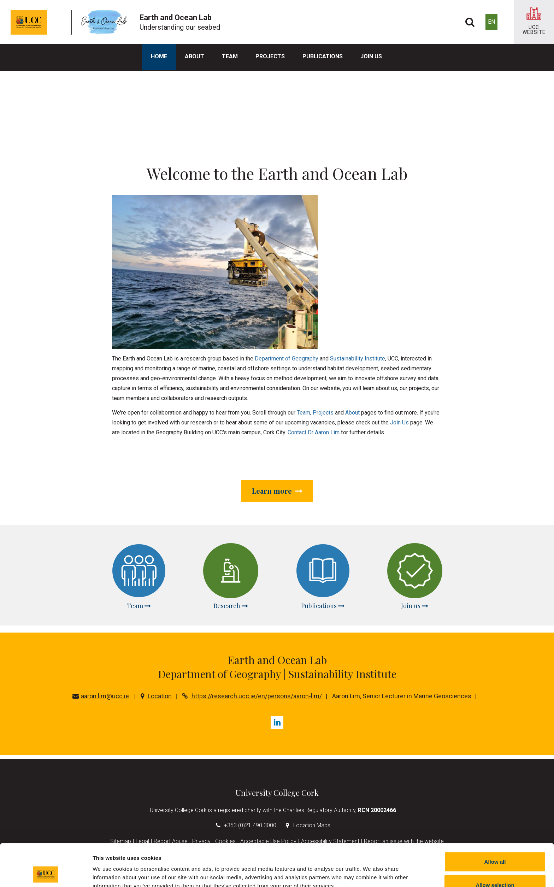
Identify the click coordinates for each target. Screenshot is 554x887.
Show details (370, 869)
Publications (322, 56)
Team (230, 56)
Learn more (277, 490)
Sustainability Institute (357, 358)
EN (491, 21)
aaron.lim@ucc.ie (101, 696)
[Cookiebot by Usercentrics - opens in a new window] (46, 873)
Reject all (495, 868)
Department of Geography (286, 358)
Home (159, 56)
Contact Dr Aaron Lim (314, 432)
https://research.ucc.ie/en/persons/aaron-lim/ (252, 696)
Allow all (495, 822)
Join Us (399, 422)
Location (156, 696)
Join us (371, 56)
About (194, 56)
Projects (270, 56)
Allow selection (495, 845)
